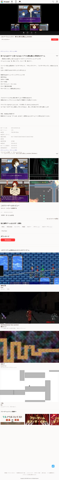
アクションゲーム (17, 152)
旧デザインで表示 (37, 472)
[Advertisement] (29, 444)
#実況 (3, 226)
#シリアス (17, 226)
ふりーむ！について (30, 472)
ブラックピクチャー (5, 39)
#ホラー (29, 226)
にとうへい (3, 365)
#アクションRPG (13, 51)
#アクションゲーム (5, 51)
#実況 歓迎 (9, 226)
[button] (15, 27)
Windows (8, 240)
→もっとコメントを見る (52, 218)
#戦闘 (23, 226)
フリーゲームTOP (5, 152)
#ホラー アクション (47, 226)
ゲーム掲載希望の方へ (51, 472)
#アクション (37, 226)
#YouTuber (4, 231)
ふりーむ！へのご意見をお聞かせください (29, 474)
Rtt (1, 405)
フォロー (55, 39)
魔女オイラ (3, 326)
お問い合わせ (44, 472)
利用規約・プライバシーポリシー (9, 472)
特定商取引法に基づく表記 (21, 472)
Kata (2, 287)
